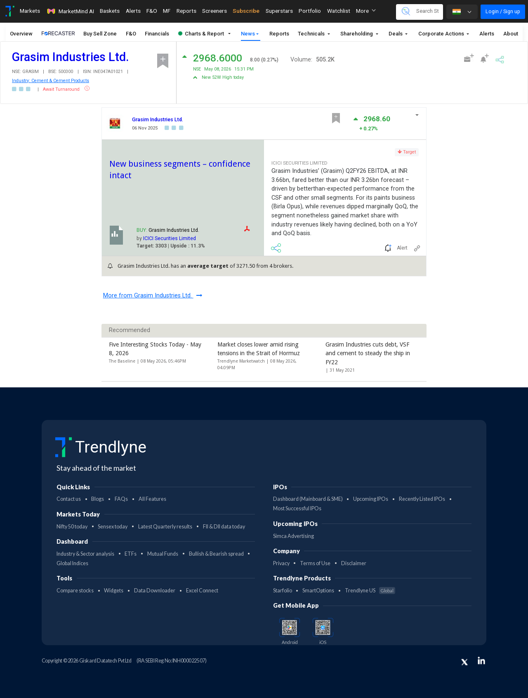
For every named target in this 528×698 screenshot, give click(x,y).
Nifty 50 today (72, 527)
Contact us (69, 499)
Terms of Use (315, 563)
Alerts (486, 34)
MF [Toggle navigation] (166, 10)
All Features (152, 499)
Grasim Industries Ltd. (157, 119)
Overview (21, 34)
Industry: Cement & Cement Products (50, 80)
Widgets (113, 590)
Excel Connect (202, 590)
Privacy (281, 563)
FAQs (121, 499)
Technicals (312, 34)
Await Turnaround (62, 89)
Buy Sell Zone (100, 34)
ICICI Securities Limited (169, 238)
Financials (157, 34)
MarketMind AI (70, 11)
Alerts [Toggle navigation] (133, 10)
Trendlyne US (370, 590)
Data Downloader (154, 590)
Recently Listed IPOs (422, 499)
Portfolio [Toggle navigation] (310, 10)
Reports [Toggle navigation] (186, 10)
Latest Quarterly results (165, 527)
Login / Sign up (503, 11)
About (510, 34)
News (248, 34)
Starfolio (282, 590)
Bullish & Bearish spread (216, 554)
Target (407, 152)
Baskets (110, 10)
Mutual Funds (162, 554)
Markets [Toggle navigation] (30, 10)
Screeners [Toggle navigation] (214, 10)
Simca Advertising (293, 536)
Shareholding (357, 34)
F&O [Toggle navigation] (151, 10)
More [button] (366, 10)
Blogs (97, 499)
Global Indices (72, 563)
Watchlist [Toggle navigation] (338, 10)
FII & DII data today (224, 527)
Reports (279, 34)
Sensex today (112, 527)
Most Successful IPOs (297, 508)
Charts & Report (201, 34)
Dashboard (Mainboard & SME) (308, 499)
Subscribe (246, 10)
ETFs (131, 554)
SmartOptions (318, 590)
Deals (396, 34)
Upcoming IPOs (370, 499)
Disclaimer (353, 563)
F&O (131, 34)
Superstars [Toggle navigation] (279, 10)
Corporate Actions (441, 34)
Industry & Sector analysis (85, 554)
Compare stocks (75, 590)
